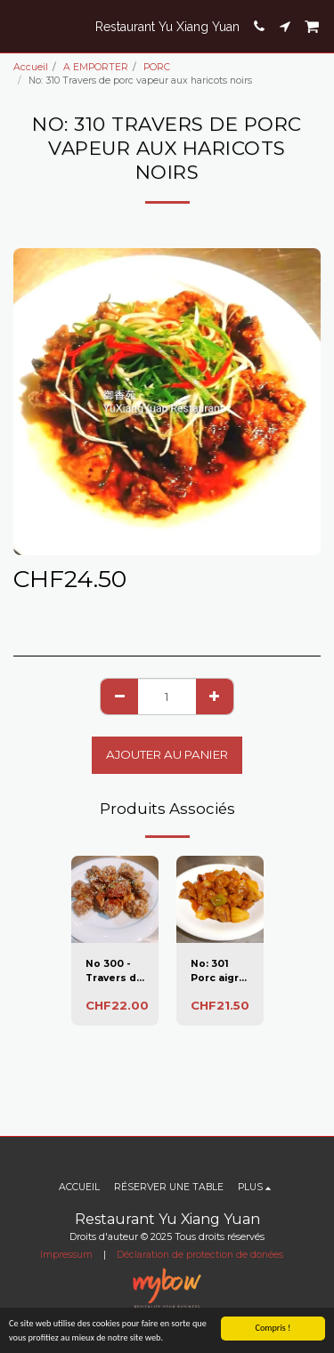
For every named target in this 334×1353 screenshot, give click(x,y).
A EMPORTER (95, 67)
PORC (156, 67)
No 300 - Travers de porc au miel (114, 972)
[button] (19, 26)
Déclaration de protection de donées (200, 1254)
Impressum (66, 1254)
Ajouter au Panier (167, 754)
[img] (115, 899)
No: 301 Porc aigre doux (218, 972)
